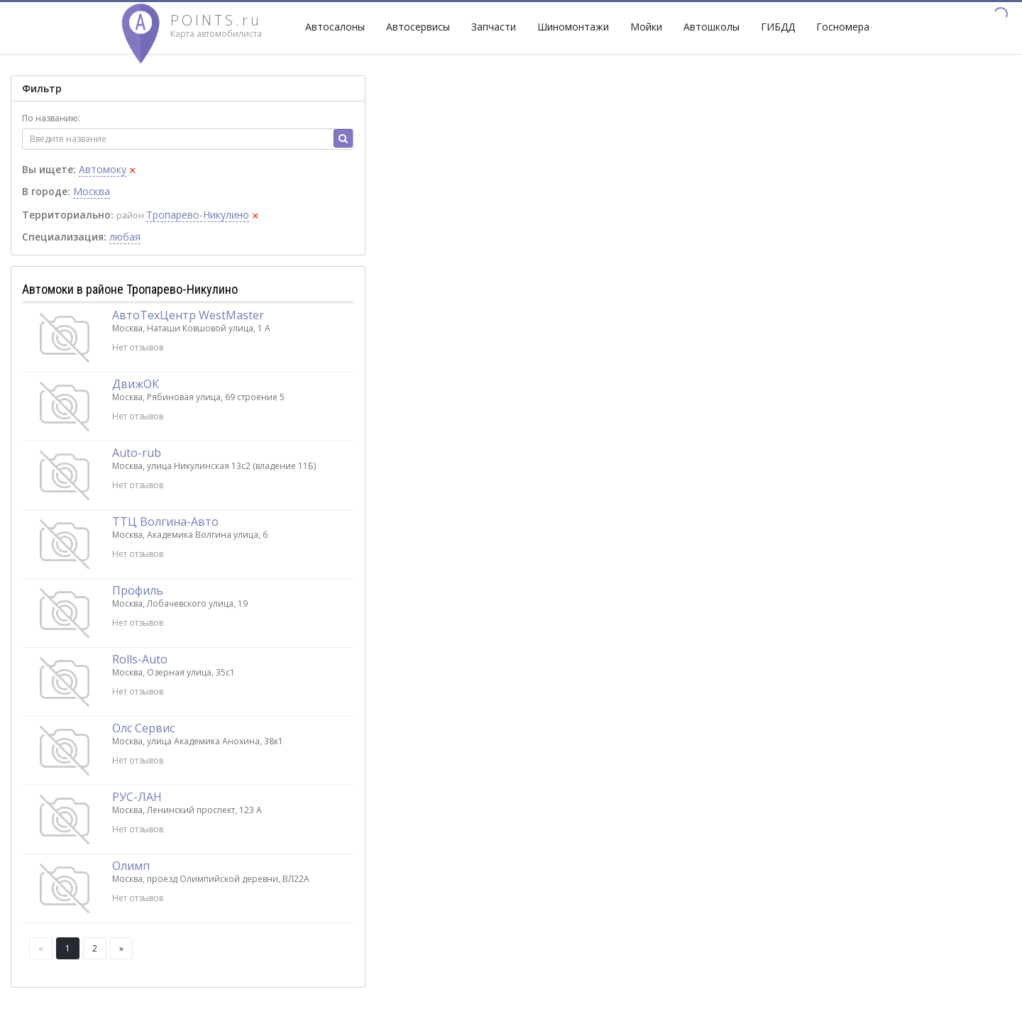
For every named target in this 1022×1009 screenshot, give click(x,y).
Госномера (842, 26)
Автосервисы (418, 26)
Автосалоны (335, 26)
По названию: (51, 118)
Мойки (646, 26)
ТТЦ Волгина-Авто (165, 521)
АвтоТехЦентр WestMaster (188, 315)
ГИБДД (778, 26)
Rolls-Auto (139, 659)
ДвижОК (135, 384)
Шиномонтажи (573, 26)
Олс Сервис (143, 728)
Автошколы (711, 26)
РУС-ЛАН (137, 797)
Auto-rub (136, 453)
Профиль (137, 590)
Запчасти (493, 26)
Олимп (131, 865)
